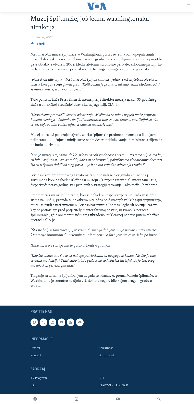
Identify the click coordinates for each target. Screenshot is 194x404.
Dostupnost (106, 355)
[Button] (38, 45)
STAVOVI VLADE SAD (113, 385)
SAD (33, 385)
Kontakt (35, 355)
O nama (35, 348)
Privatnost (106, 348)
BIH (101, 378)
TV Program (38, 378)
